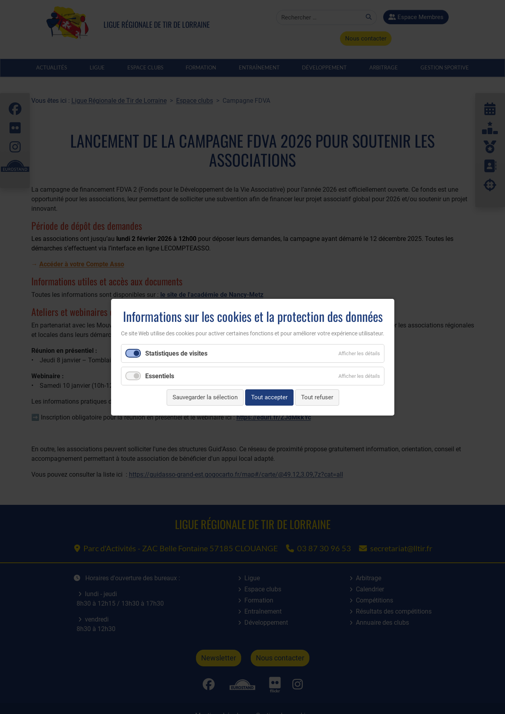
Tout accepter (269, 397)
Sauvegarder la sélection (204, 397)
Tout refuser (317, 397)
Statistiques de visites (176, 353)
